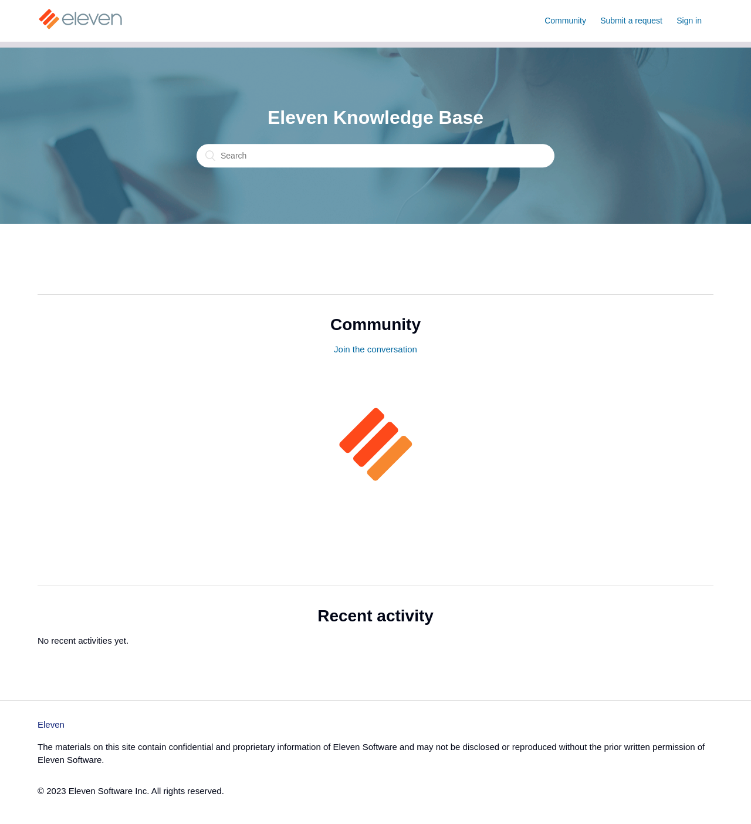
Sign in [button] (689, 20)
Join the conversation (375, 349)
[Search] (375, 156)
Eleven (51, 724)
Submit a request (631, 20)
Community (565, 20)
